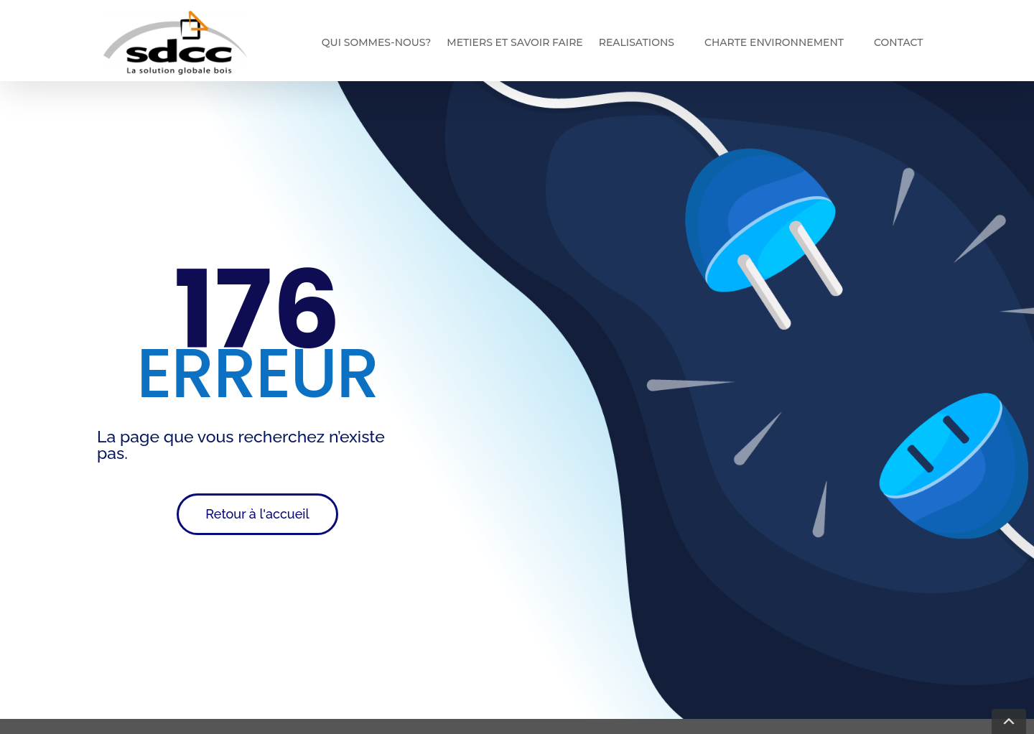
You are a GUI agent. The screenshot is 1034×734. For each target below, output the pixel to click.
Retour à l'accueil (257, 513)
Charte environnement (774, 42)
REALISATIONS (636, 42)
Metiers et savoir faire (514, 42)
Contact (898, 42)
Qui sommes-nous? (376, 42)
